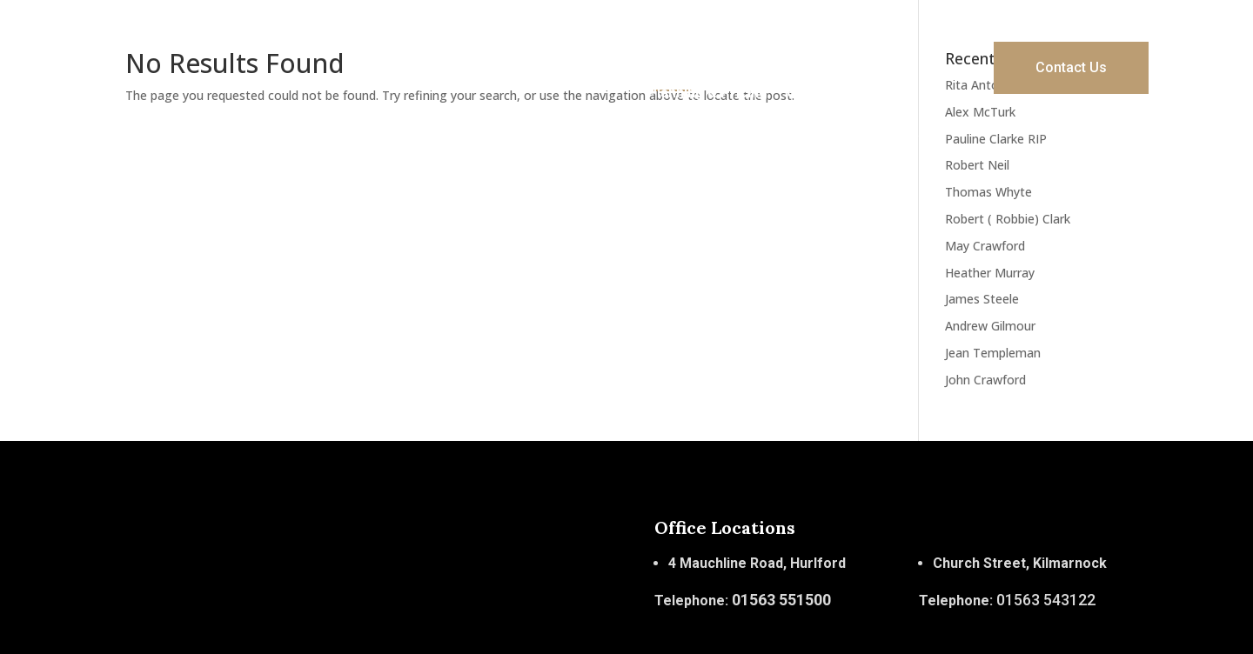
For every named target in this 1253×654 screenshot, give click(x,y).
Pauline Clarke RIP (996, 138)
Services (820, 42)
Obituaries (821, 92)
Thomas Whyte (988, 192)
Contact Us (1071, 67)
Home (673, 42)
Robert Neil (977, 165)
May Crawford (985, 245)
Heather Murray (990, 272)
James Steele (982, 298)
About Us (742, 42)
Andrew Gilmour (990, 325)
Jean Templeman (993, 352)
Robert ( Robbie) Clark (1007, 218)
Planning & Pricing (707, 92)
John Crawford (985, 379)
